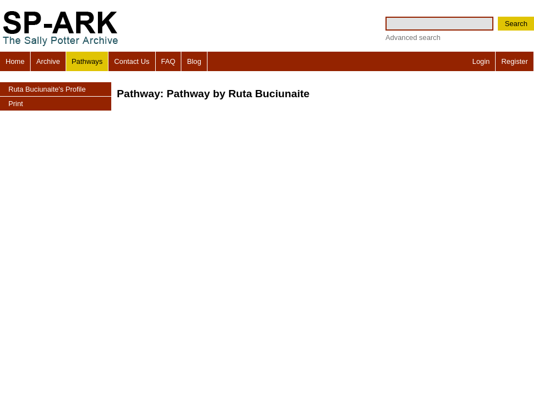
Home (15, 61)
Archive (48, 61)
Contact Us (131, 61)
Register (514, 61)
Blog (194, 61)
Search (516, 23)
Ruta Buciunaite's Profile (47, 89)
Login (481, 61)
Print (15, 103)
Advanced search (413, 37)
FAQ (168, 61)
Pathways (87, 61)
